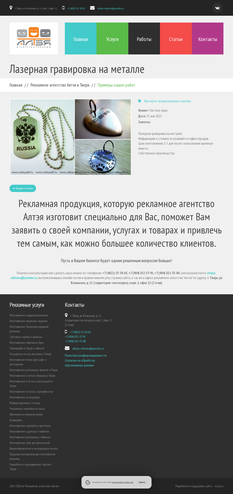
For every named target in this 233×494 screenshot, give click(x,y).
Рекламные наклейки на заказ (27, 409)
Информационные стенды (25, 403)
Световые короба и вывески (26, 337)
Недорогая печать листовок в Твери (30, 354)
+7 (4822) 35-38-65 (76, 8)
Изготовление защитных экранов (28, 321)
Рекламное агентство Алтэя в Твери (59, 85)
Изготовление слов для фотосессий (30, 443)
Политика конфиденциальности (85, 355)
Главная (80, 39)
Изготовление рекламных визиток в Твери (34, 370)
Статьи (175, 39)
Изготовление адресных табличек (29, 431)
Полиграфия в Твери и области (27, 348)
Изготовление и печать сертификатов (31, 391)
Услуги (112, 39)
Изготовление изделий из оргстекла (30, 426)
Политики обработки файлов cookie (123, 482)
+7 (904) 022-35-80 (75, 341)
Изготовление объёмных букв (26, 342)
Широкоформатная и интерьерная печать (34, 448)
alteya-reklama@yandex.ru (111, 8)
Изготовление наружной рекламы (29, 315)
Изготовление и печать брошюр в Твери (32, 376)
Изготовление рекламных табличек (30, 437)
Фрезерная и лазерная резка (26, 414)
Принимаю (142, 482)
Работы (144, 39)
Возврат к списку (23, 188)
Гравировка (16, 420)
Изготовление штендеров (24, 397)
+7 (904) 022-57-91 (75, 337)
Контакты (207, 39)
